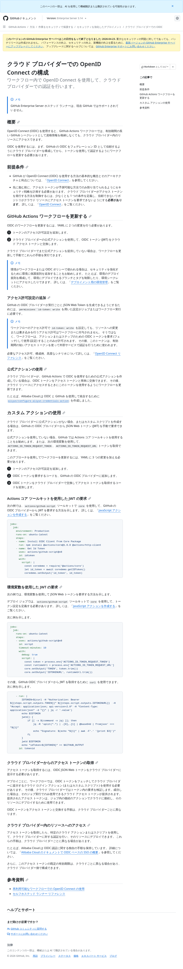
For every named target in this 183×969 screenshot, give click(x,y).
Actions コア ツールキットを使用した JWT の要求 (49, 498)
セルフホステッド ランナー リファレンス (39, 894)
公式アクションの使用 (27, 369)
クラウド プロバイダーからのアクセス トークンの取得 (52, 762)
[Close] (173, 6)
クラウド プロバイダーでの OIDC (143, 27)
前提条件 (17, 167)
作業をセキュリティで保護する (55, 27)
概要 (13, 122)
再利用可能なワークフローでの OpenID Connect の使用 (49, 889)
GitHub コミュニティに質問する (27, 928)
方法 (32, 27)
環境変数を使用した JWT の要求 (34, 587)
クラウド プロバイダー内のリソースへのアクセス (48, 825)
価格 (76, 955)
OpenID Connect (58, 180)
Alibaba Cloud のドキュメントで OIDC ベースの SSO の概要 (59, 852)
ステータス (64, 955)
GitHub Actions (17, 27)
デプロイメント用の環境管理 (89, 282)
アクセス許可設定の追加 (28, 297)
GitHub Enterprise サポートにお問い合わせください (125, 46)
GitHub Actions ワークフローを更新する (49, 216)
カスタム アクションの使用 (36, 412)
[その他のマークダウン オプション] (173, 67)
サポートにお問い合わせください (27, 934)
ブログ (113, 955)
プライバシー (48, 955)
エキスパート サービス (94, 955)
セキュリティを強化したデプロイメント (99, 27)
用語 (35, 955)
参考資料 (17, 880)
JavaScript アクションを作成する (94, 606)
